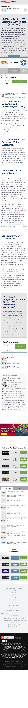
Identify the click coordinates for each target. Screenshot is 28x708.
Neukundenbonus (14, 605)
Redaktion (7, 661)
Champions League (15, 210)
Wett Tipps (7, 355)
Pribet (14, 590)
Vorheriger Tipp (3, 56)
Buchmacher (15, 148)
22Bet (14, 595)
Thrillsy (14, 597)
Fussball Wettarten (14, 624)
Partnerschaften (15, 664)
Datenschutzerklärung (10, 666)
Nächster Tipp (24, 56)
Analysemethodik (18, 663)
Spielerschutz (6, 664)
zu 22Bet (19, 81)
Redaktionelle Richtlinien (17, 661)
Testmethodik (9, 663)
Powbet (14, 600)
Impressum (20, 666)
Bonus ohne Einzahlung (14, 610)
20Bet (14, 593)
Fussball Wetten (14, 615)
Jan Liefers (14, 97)
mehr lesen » (17, 409)
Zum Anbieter (23, 452)
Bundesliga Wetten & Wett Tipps (14, 618)
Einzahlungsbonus (14, 608)
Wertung (15, 454)
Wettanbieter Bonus (14, 627)
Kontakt (23, 664)
